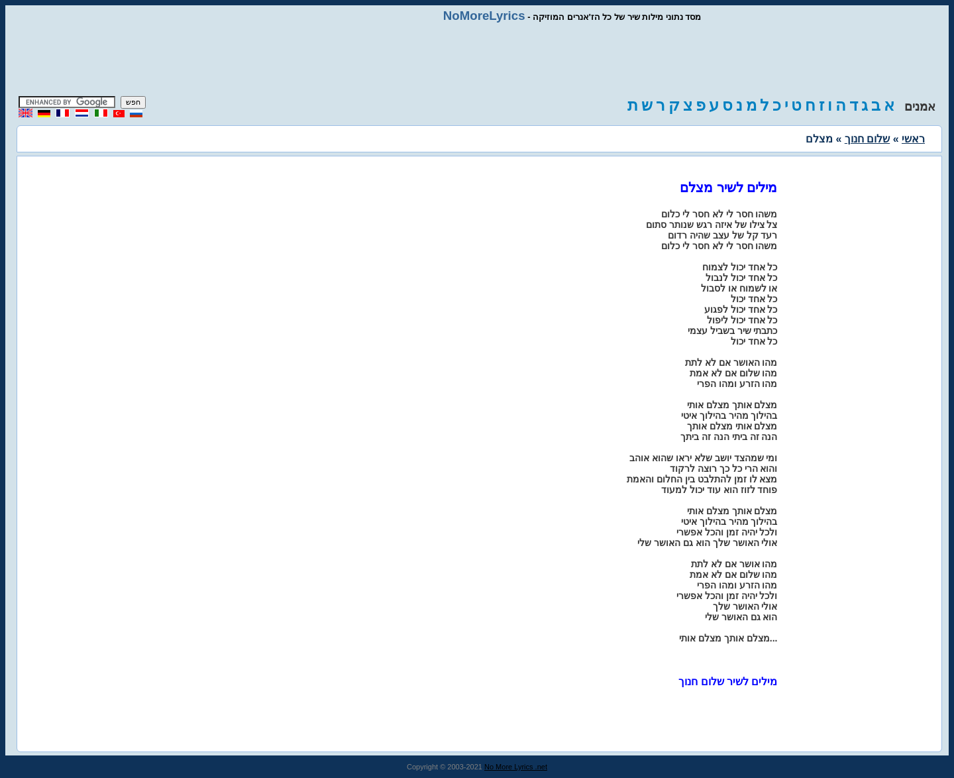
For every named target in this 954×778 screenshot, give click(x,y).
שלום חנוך (867, 138)
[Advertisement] (477, 59)
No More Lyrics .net (515, 767)
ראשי (913, 138)
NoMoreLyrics (484, 16)
